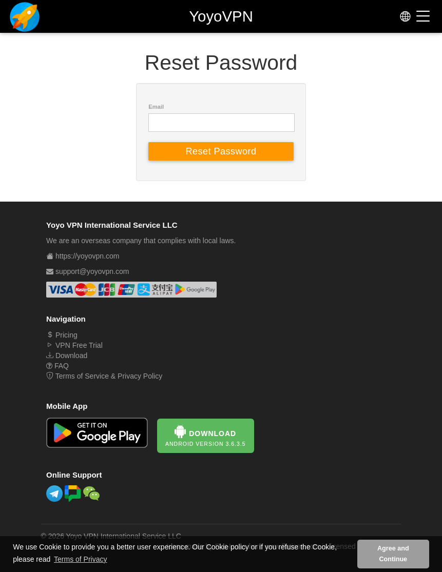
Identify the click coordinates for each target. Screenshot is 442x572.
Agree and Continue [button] (393, 554)
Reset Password (220, 151)
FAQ (57, 366)
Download (66, 355)
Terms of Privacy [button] (80, 559)
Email (156, 107)
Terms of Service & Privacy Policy (104, 376)
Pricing (62, 335)
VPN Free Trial (74, 345)
